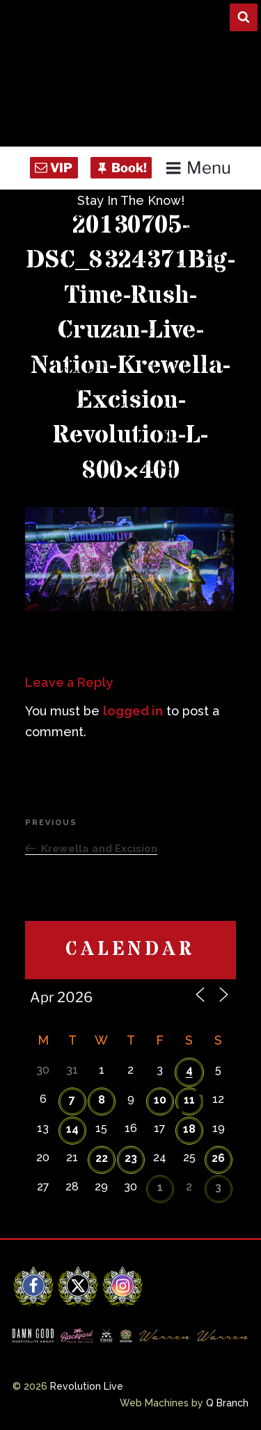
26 (218, 1158)
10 (160, 1099)
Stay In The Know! (130, 200)
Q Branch (227, 1402)
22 (101, 1158)
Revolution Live (86, 1386)
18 (189, 1129)
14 (72, 1129)
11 (189, 1099)
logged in (133, 711)
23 (131, 1158)
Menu (198, 168)
